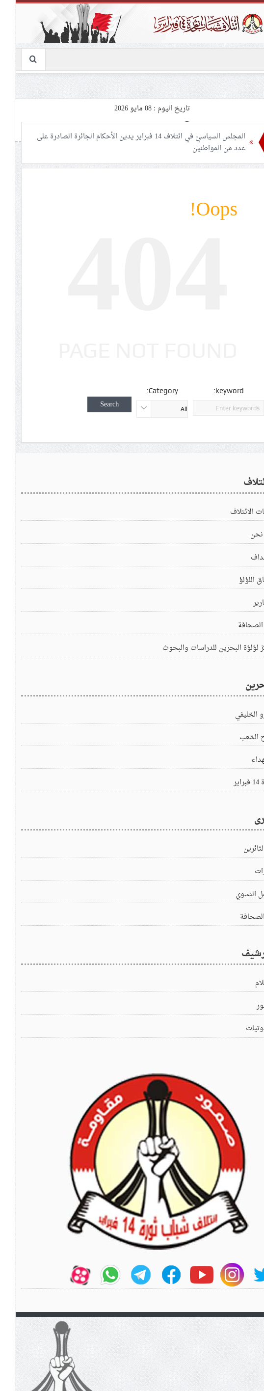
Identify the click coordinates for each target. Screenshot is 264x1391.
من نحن (246, 534)
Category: (146, 390)
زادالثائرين (243, 849)
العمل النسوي (239, 894)
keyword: (213, 390)
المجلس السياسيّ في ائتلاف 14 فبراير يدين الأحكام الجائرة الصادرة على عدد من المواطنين (125, 142)
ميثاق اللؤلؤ (240, 580)
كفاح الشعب (241, 737)
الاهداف (246, 557)
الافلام (248, 983)
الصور (249, 1006)
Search (93, 404)
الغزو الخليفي (238, 715)
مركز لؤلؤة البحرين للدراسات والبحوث (202, 648)
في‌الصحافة (241, 917)
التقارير (248, 603)
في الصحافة (240, 625)
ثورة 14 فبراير (238, 782)
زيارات (248, 871)
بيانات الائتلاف (236, 512)
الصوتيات (244, 1028)
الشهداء (247, 760)
